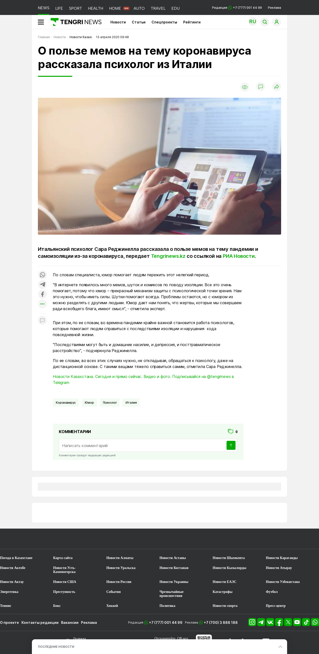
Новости (118, 22)
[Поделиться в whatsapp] (42, 275)
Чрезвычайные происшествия (172, 594)
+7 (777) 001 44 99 (165, 622)
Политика (167, 606)
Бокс (57, 606)
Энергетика (9, 592)
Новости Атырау (279, 568)
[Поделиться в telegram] (42, 285)
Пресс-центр (276, 606)
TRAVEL (158, 8)
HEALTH (95, 8)
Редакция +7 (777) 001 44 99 (237, 7)
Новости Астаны (173, 558)
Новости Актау (12, 582)
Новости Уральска (121, 568)
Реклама (274, 7)
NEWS (43, 7)
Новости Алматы (120, 558)
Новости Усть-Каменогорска (64, 570)
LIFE (59, 8)
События (113, 592)
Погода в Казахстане (16, 558)
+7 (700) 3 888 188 (221, 622)
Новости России (118, 582)
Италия (131, 402)
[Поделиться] (276, 87)
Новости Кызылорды (229, 568)
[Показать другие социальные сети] (42, 304)
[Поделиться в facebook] (42, 294)
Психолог (110, 402)
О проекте (9, 622)
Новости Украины (174, 582)
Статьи (139, 22)
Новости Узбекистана (283, 582)
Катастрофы (222, 592)
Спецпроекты (164, 22)
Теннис (5, 606)
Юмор (89, 402)
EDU (175, 8)
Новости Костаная (174, 568)
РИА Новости (239, 256)
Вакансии (70, 622)
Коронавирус (66, 402)
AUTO (139, 8)
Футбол (272, 592)
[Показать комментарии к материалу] (42, 321)
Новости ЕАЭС (224, 582)
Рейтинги (192, 22)
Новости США (64, 582)
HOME (115, 8)
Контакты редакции (40, 622)
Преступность (64, 592)
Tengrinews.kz (168, 256)
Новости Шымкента (229, 558)
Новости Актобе (12, 568)
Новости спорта (225, 606)
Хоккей (112, 606)
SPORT (75, 8)
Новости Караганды (282, 558)
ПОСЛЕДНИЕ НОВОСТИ (56, 647)
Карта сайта (63, 558)
